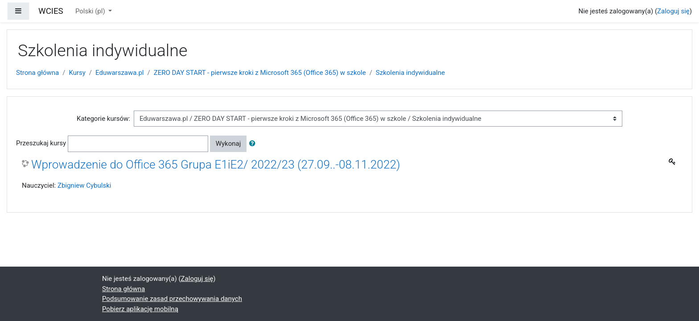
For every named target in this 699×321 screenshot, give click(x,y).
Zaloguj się (673, 11)
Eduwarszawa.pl (119, 73)
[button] (254, 143)
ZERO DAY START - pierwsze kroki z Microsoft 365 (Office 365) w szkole (260, 73)
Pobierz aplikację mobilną (140, 309)
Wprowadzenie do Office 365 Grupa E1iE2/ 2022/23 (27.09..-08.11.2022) (215, 164)
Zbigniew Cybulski (84, 185)
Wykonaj (228, 144)
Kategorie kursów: (103, 119)
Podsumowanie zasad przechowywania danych (172, 299)
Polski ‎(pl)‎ (91, 11)
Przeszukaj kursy (41, 143)
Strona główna (37, 73)
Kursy (77, 73)
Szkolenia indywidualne (410, 73)
